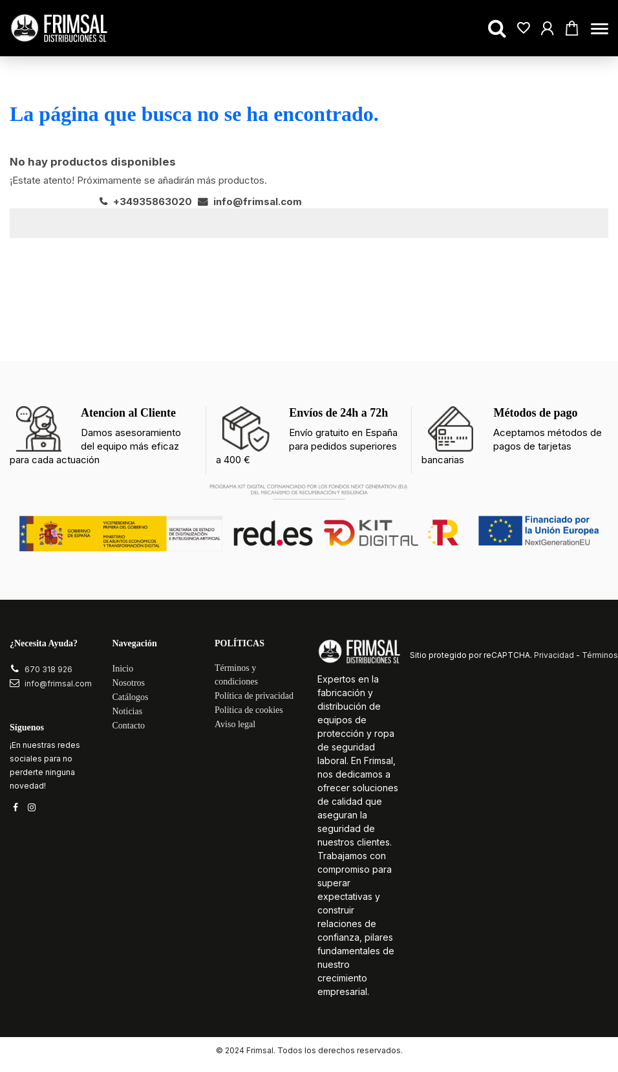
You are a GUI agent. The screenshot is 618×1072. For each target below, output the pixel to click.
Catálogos (130, 698)
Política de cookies (249, 711)
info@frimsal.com (250, 201)
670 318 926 (48, 669)
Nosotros (128, 683)
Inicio (123, 669)
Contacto (128, 726)
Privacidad (554, 656)
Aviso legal (235, 725)
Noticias (127, 712)
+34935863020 (146, 201)
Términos (600, 656)
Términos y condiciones (236, 675)
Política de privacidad (254, 696)
